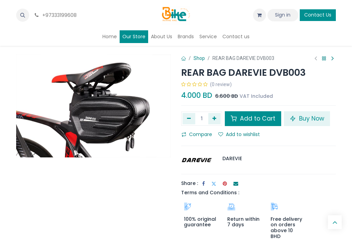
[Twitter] (213, 183)
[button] (22, 15)
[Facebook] (203, 183)
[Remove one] (189, 118)
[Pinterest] (225, 183)
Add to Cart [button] (253, 118)
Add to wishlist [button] (239, 134)
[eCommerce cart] (259, 15)
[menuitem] (110, 36)
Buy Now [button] (307, 118)
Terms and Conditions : (210, 192)
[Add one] (214, 118)
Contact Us (317, 14)
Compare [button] (197, 134)
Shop (199, 58)
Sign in (282, 14)
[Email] (235, 183)
